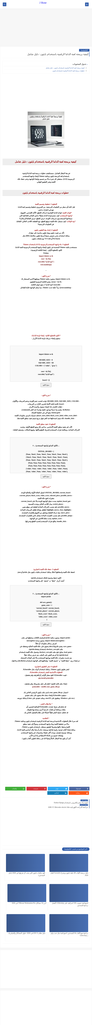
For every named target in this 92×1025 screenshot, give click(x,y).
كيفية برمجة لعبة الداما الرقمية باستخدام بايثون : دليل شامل (65, 68)
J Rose (42, 2)
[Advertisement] (46, 28)
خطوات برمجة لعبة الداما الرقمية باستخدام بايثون (68, 71)
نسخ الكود (46, 385)
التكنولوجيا (84, 50)
